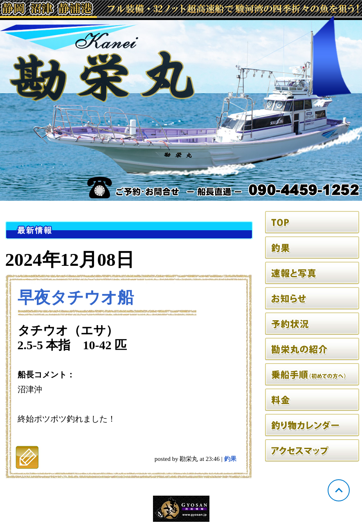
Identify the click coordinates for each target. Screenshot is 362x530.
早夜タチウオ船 (76, 297)
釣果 (230, 459)
